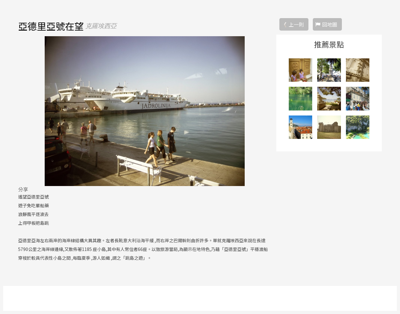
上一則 (296, 24)
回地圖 (329, 24)
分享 (23, 189)
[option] (144, 111)
